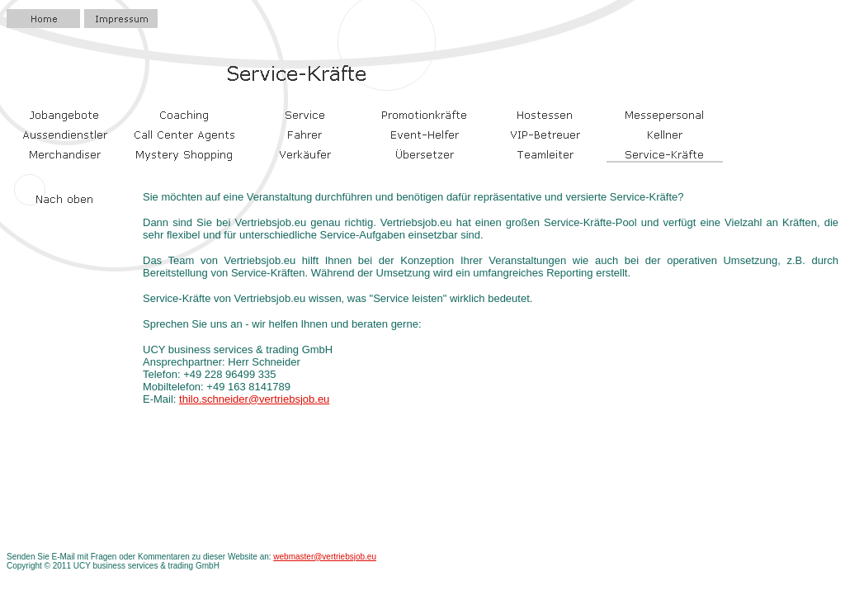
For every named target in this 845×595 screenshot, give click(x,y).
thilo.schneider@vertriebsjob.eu (254, 399)
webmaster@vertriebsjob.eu (324, 556)
